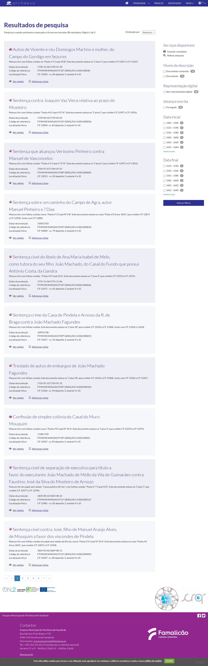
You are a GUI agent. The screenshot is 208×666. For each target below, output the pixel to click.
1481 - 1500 (172, 122)
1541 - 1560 (172, 170)
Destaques (174, 3)
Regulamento (26, 654)
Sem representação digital (179, 91)
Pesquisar (139, 3)
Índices (158, 3)
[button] (150, 3)
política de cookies (153, 661)
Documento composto (177, 71)
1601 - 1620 (172, 142)
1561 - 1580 (172, 132)
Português (171, 107)
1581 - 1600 (172, 137)
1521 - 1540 (172, 127)
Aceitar (169, 661)
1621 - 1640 (172, 147)
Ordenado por (132, 32)
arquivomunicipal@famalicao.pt (50, 641)
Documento (172, 76)
